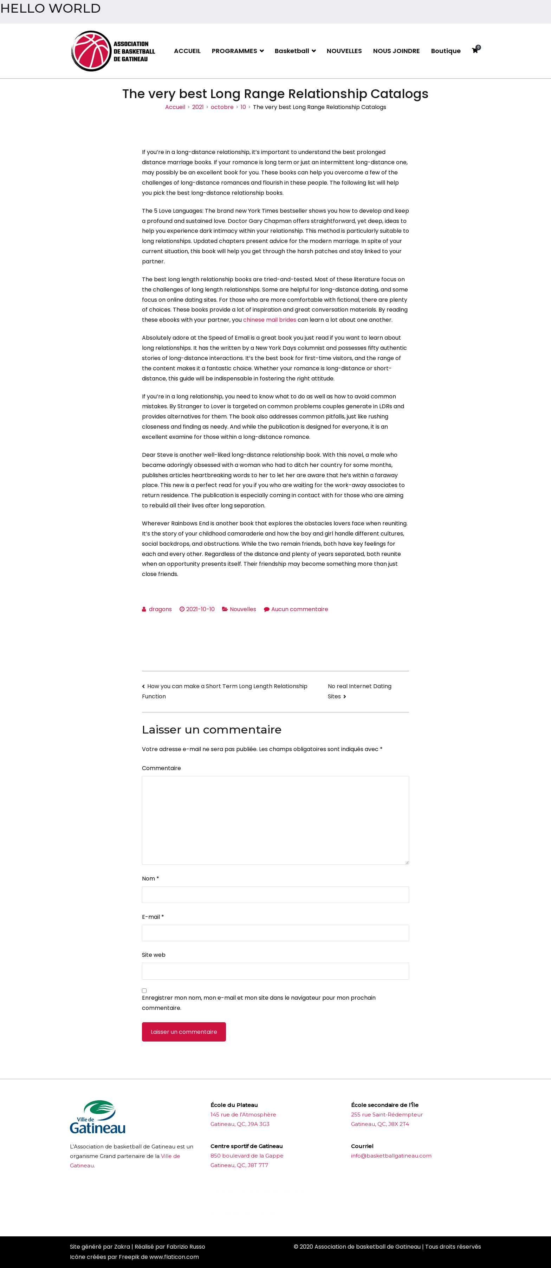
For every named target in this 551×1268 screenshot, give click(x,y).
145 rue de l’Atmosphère (243, 1114)
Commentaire (161, 768)
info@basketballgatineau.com (391, 1155)
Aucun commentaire (299, 609)
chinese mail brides (269, 320)
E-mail (153, 917)
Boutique (446, 50)
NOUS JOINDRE (396, 50)
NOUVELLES (344, 50)
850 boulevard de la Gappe (247, 1155)
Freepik (129, 1257)
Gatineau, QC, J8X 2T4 (380, 1124)
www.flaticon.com (174, 1257)
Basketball (292, 50)
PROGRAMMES (234, 50)
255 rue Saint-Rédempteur (387, 1114)
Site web (154, 955)
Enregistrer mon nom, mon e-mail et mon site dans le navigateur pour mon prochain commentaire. (259, 1003)
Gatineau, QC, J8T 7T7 (239, 1165)
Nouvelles (243, 609)
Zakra (122, 1247)
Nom (150, 879)
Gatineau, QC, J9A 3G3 (240, 1124)
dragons (160, 609)
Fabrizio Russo (186, 1247)
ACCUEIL (187, 50)
